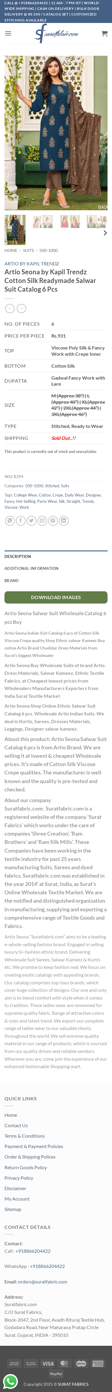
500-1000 (48, 250)
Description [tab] (17, 556)
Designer (93, 495)
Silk (62, 501)
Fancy (9, 501)
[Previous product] (21, 308)
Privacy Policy (18, 1178)
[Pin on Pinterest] (53, 521)
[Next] (104, 233)
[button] (8, 33)
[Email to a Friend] (42, 521)
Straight (73, 501)
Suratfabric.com (47, 936)
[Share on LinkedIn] (64, 521)
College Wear (25, 495)
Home (10, 250)
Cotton (45, 495)
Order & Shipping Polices (30, 1156)
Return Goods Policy (25, 1167)
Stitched (52, 485)
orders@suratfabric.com (42, 1281)
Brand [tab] (11, 580)
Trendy (88, 501)
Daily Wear (74, 495)
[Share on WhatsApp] (10, 521)
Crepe (58, 495)
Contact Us (16, 1125)
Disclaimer (15, 1188)
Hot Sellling (26, 501)
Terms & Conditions (24, 1136)
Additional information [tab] (31, 568)
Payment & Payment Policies (33, 1146)
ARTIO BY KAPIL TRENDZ (31, 263)
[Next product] (9, 308)
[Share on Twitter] (31, 521)
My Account (17, 1198)
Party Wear (47, 501)
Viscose (11, 507)
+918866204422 (33, 1251)
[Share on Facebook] (21, 521)
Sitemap (12, 1209)
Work (24, 507)
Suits (28, 250)
